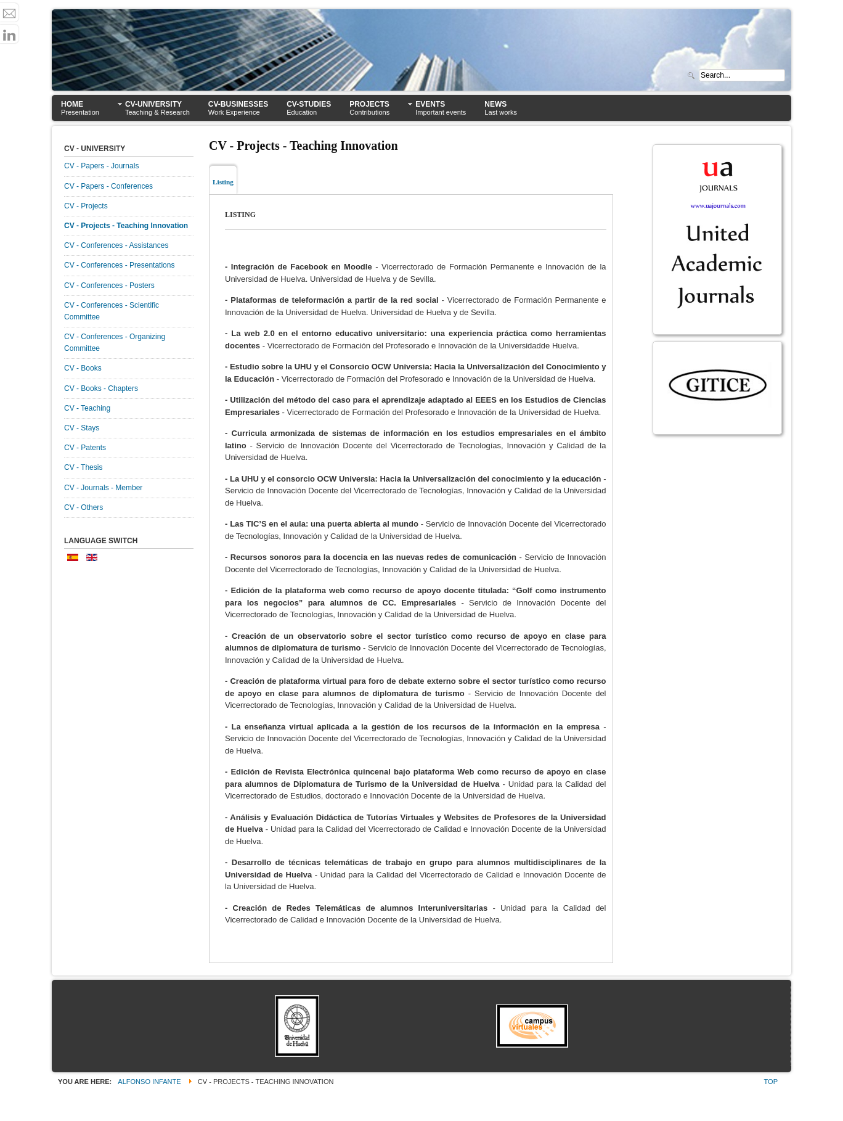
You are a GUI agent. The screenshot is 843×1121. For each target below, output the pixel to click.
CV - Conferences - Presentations (119, 265)
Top (771, 1081)
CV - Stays (81, 428)
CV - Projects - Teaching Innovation (126, 225)
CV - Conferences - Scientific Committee (111, 311)
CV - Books (83, 368)
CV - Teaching (87, 408)
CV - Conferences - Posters (109, 285)
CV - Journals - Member (103, 487)
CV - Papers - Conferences (108, 186)
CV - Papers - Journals (101, 166)
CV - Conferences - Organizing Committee (114, 342)
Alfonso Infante (149, 1081)
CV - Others (83, 507)
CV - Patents (85, 447)
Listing (223, 182)
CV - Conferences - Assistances (116, 245)
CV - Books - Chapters (101, 388)
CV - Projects (86, 206)
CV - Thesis (83, 467)
